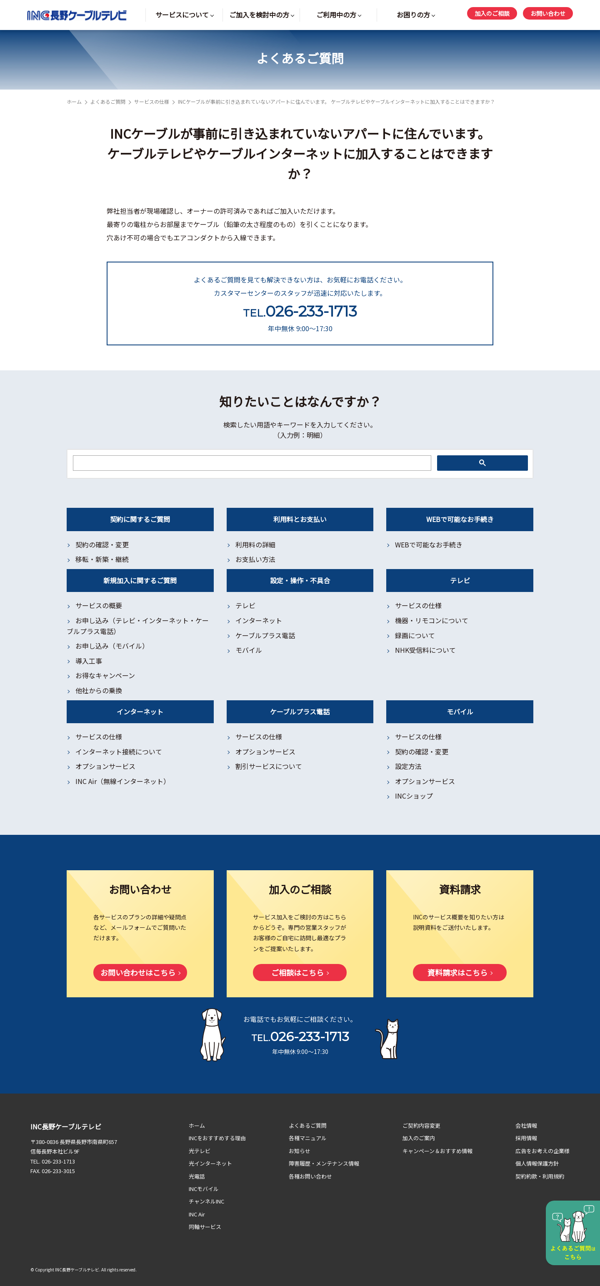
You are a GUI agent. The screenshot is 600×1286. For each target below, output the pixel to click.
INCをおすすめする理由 (217, 1138)
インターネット (258, 620)
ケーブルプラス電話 (265, 635)
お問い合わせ (547, 13)
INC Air (197, 1214)
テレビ (245, 605)
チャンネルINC (206, 1201)
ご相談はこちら (297, 972)
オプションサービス (105, 766)
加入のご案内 (418, 1138)
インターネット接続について (118, 752)
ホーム (74, 101)
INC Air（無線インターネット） (122, 781)
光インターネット (210, 1163)
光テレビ (199, 1151)
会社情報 (526, 1125)
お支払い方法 (255, 559)
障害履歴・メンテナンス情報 (324, 1163)
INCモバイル (204, 1189)
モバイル (248, 650)
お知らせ (299, 1151)
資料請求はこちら (458, 972)
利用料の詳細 (255, 544)
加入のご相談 (492, 13)
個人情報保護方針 (537, 1163)
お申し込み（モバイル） (112, 646)
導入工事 (88, 661)
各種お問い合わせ (310, 1176)
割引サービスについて (268, 766)
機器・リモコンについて (431, 620)
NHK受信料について (425, 650)
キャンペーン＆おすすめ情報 (437, 1151)
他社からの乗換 (98, 690)
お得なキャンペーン (105, 675)
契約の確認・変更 (102, 544)
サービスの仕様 (151, 101)
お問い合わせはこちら (137, 972)
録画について (415, 635)
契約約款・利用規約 (539, 1176)
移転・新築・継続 (102, 559)
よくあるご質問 (107, 101)
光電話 (197, 1176)
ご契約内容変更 (421, 1125)
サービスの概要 (98, 605)
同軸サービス (205, 1227)
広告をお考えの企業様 (542, 1151)
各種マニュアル (308, 1138)
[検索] (251, 463)
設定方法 (408, 766)
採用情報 (526, 1138)
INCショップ (414, 796)
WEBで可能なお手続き (428, 544)
